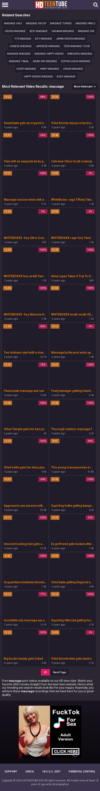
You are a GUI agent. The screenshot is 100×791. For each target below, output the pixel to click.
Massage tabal (19, 61)
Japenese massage (48, 46)
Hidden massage (15, 31)
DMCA (30, 771)
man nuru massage (79, 53)
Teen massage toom (77, 46)
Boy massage (43, 38)
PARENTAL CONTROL (82, 771)
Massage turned (61, 23)
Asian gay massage (45, 61)
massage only (13, 23)
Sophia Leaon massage (75, 61)
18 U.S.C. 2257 (51, 771)
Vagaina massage (62, 31)
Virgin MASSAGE (73, 68)
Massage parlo (85, 23)
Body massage (66, 76)
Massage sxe (86, 31)
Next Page (59, 672)
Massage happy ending (49, 53)
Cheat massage (26, 68)
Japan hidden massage (70, 38)
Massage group (36, 23)
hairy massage (49, 68)
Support (11, 771)
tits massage (22, 38)
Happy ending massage (38, 76)
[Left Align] (6, 5)
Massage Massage (19, 53)
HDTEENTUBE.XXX (33, 780)
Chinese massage (21, 46)
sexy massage (38, 31)
